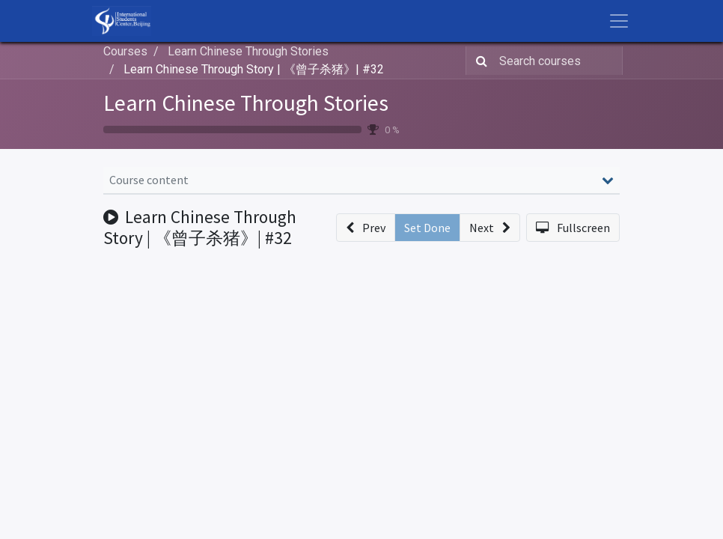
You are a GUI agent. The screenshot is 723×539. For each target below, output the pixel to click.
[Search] (478, 60)
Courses (125, 51)
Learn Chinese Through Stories (245, 103)
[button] (365, 227)
